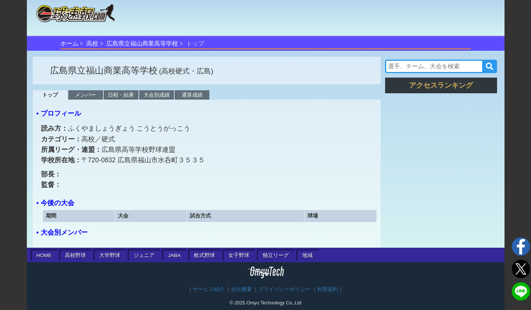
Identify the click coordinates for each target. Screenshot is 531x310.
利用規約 (327, 289)
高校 (92, 43)
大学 (109, 255)
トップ (50, 95)
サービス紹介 (208, 289)
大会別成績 (157, 95)
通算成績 (192, 95)
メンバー (85, 95)
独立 (276, 255)
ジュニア (144, 255)
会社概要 (241, 289)
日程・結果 (121, 95)
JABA (174, 255)
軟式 (204, 255)
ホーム (69, 43)
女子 (238, 255)
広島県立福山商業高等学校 (142, 43)
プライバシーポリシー (284, 289)
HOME (44, 255)
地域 (307, 255)
